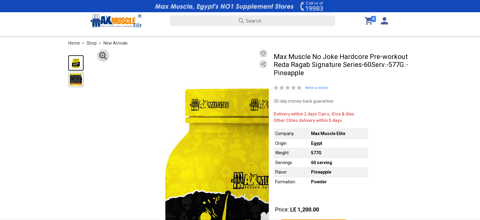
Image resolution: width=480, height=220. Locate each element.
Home (74, 43)
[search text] (252, 20)
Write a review (316, 88)
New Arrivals (115, 43)
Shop (92, 43)
